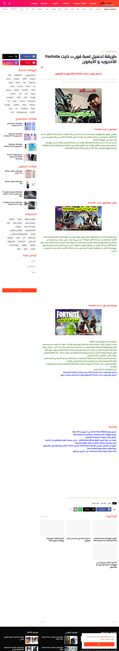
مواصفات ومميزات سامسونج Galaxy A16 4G (13, 145)
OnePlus (14, 9)
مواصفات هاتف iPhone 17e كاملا (13, 172)
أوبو (78, 9)
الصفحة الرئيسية (111, 51)
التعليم (33, 248)
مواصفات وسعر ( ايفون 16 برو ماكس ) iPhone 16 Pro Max (12, 194)
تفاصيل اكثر (105, 639)
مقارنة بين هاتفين (16, 230)
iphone (8, 89)
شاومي (84, 9)
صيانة (19, 248)
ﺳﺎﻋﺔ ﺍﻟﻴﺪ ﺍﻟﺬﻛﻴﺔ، (29, 226)
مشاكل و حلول (30, 222)
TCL (8, 101)
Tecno (28, 86)
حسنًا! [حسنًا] (99, 644)
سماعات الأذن (14, 245)
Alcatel (16, 89)
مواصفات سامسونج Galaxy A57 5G (14, 124)
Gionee (22, 101)
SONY (33, 89)
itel (12, 112)
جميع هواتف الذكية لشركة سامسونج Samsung (14, 157)
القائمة (66, 3)
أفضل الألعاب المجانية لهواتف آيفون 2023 (55, 539)
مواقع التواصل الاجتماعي (19, 233)
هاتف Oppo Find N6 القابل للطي (14, 638)
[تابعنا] (5, 9)
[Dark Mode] (10, 3)
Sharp (24, 104)
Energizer (10, 97)
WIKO (19, 97)
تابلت (8, 222)
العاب (102, 51)
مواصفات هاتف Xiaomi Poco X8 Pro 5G (52, 638)
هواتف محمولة (80, 3)
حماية (26, 248)
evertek (16, 104)
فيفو (72, 9)
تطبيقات (43, 3)
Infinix (18, 82)
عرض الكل (43, 516)
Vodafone (24, 108)
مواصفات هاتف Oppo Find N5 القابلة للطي (14, 648)
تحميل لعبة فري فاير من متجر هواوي (78, 539)
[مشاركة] (42, 67)
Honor (8, 78)
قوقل (33, 9)
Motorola (32, 82)
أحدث (113, 622)
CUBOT (32, 112)
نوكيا (46, 9)
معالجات (32, 245)
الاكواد (33, 233)
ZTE (27, 9)
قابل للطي (31, 241)
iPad (25, 97)
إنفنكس (53, 9)
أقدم (43, 622)
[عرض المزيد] (71, 509)
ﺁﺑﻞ (24, 237)
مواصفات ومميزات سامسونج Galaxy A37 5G (13, 135)
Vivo (9, 75)
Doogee (7, 104)
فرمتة (19, 219)
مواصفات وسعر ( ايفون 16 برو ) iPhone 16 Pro (12, 203)
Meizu (33, 93)
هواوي (66, 9)
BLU (26, 93)
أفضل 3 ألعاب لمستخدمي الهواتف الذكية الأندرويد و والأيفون (106, 564)
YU (17, 108)
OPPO (25, 78)
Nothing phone (22, 112)
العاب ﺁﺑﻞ (103, 503)
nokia (11, 82)
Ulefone (32, 104)
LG (34, 86)
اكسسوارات (11, 241)
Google (32, 97)
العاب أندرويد (95, 503)
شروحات (34, 3)
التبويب (55, 3)
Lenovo (20, 86)
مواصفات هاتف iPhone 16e (13, 182)
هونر (59, 9)
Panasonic (31, 101)
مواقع (24, 245)
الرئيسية (93, 3)
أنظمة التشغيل (30, 230)
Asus (12, 86)
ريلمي (21, 9)
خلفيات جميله (17, 222)
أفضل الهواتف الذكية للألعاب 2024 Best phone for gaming (105, 539)
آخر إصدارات (21, 241)
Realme (16, 78)
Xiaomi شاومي (30, 75)
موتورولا (40, 9)
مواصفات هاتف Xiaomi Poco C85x (52, 648)
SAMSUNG (18, 75)
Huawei (32, 78)
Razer (33, 108)
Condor (13, 93)
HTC (20, 93)
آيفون (91, 9)
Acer (11, 108)
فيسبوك (10, 237)
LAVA (14, 101)
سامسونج (98, 9)
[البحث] (4, 3)
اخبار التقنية (31, 237)
